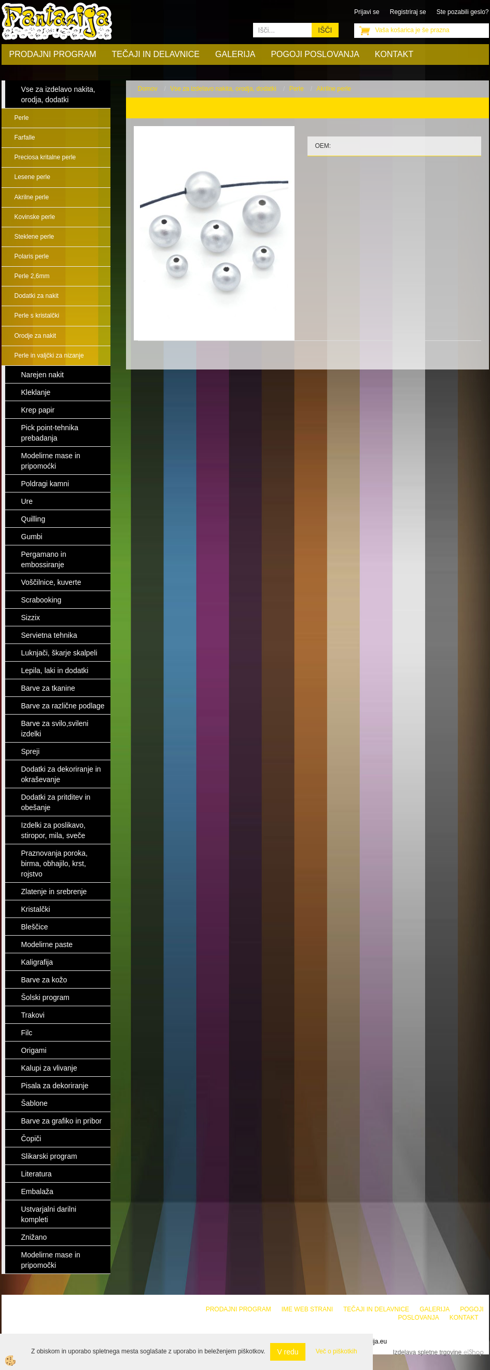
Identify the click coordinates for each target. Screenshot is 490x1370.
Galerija (235, 54)
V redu (287, 1352)
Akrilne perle (32, 197)
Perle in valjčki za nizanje (49, 355)
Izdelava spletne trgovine (427, 1352)
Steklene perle (34, 236)
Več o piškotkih (336, 1351)
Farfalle (25, 137)
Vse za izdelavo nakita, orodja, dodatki (223, 88)
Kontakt (394, 54)
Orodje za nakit (36, 335)
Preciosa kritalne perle (45, 157)
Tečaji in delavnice (156, 54)
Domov (148, 88)
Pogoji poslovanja (315, 54)
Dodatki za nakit (37, 295)
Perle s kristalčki (37, 315)
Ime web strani (307, 1309)
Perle (22, 117)
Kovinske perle (35, 217)
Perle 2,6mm (32, 276)
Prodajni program (52, 54)
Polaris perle (32, 256)
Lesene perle (32, 177)
